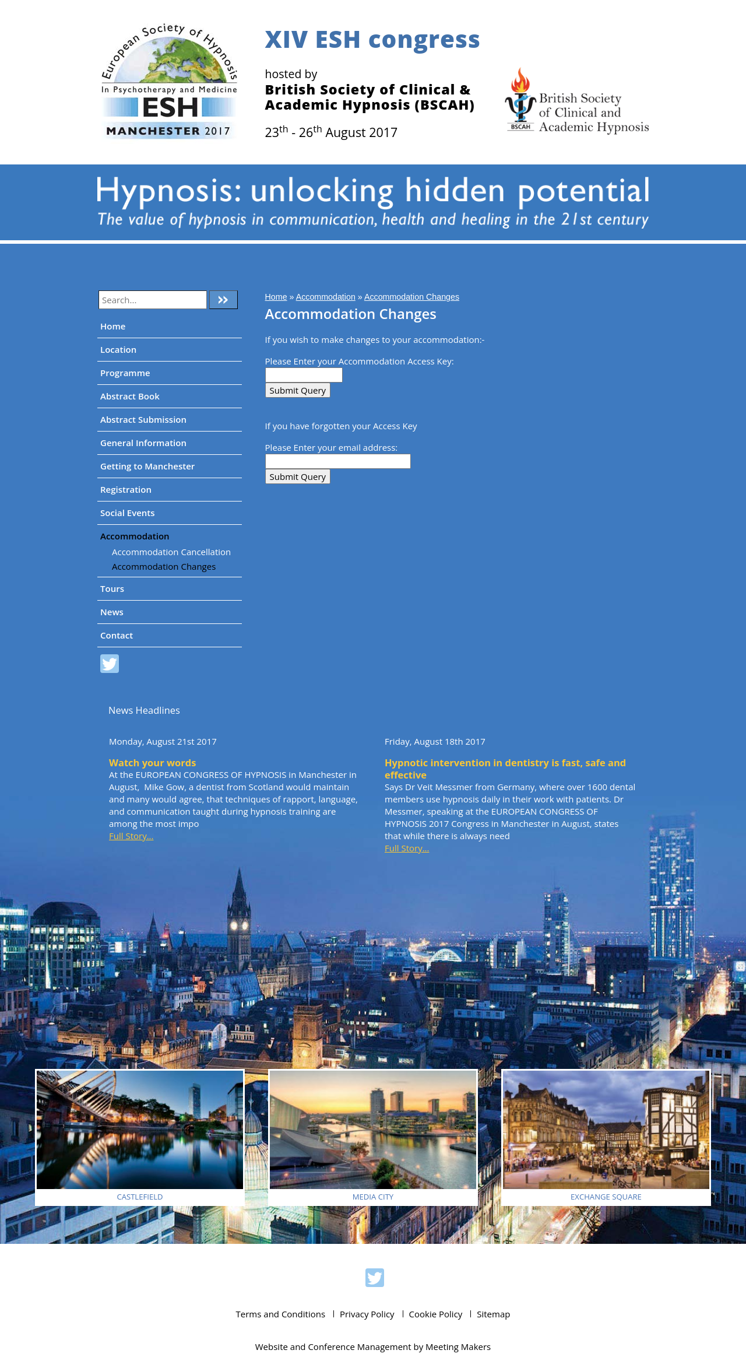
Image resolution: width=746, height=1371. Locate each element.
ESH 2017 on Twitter (109, 665)
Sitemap (493, 1314)
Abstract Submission (143, 419)
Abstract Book (130, 396)
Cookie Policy (436, 1314)
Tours (112, 588)
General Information (143, 442)
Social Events (127, 512)
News (112, 612)
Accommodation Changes (164, 566)
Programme (125, 372)
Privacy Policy (367, 1314)
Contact (116, 635)
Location (118, 349)
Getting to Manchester (147, 466)
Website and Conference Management (333, 1346)
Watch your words (152, 762)
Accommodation (135, 536)
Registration (126, 489)
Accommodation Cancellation (171, 551)
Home (112, 326)
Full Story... (131, 835)
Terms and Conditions (281, 1314)
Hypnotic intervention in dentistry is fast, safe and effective (505, 768)
